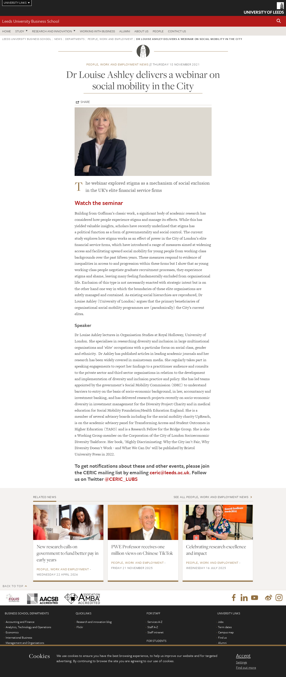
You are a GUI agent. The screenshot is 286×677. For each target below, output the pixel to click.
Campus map (226, 632)
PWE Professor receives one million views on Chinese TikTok (142, 549)
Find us (222, 637)
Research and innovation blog (94, 622)
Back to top (13, 586)
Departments (74, 39)
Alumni (124, 31)
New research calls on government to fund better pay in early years (68, 553)
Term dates (225, 627)
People (158, 31)
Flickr (80, 627)
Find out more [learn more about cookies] (246, 667)
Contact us (177, 31)
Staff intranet (155, 632)
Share (85, 101)
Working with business (97, 31)
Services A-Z (154, 622)
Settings (241, 662)
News (58, 39)
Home (6, 31)
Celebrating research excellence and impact (216, 549)
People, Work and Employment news (117, 64)
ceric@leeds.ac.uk (169, 472)
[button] (279, 21)
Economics (12, 632)
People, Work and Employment (110, 39)
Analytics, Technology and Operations (28, 627)
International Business (19, 637)
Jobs (220, 622)
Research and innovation (52, 31)
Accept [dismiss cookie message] (243, 655)
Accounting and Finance (20, 622)
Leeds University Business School (30, 21)
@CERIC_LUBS (121, 479)
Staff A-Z (152, 627)
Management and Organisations (25, 643)
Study (19, 31)
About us (141, 31)
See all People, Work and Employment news (211, 497)
